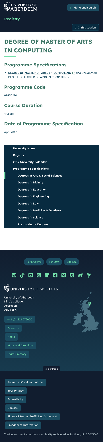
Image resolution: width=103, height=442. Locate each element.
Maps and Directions (20, 345)
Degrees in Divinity (30, 182)
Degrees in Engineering (33, 196)
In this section (86, 27)
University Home (24, 148)
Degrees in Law (28, 203)
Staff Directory (17, 354)
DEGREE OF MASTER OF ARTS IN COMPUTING (39, 73)
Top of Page (51, 368)
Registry (12, 19)
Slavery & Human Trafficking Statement (32, 416)
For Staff (54, 261)
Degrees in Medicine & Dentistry (39, 210)
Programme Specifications (31, 168)
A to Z (11, 336)
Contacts (13, 328)
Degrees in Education (32, 189)
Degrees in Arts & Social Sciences (40, 175)
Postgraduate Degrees (33, 224)
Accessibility (15, 399)
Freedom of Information (23, 425)
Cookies (13, 408)
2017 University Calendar (30, 162)
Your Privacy (16, 390)
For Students (34, 261)
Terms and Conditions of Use (25, 382)
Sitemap (72, 261)
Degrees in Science (30, 217)
